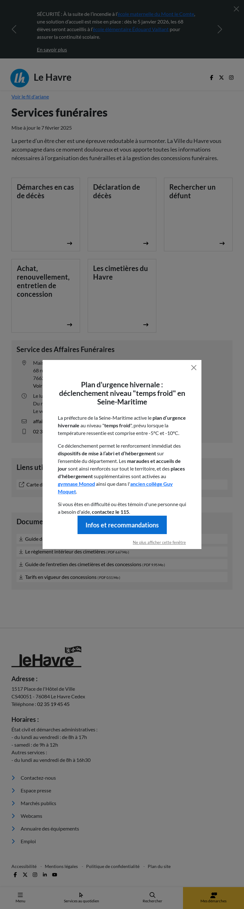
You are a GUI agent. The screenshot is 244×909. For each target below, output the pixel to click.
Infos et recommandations (122, 525)
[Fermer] (194, 368)
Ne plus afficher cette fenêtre (159, 542)
